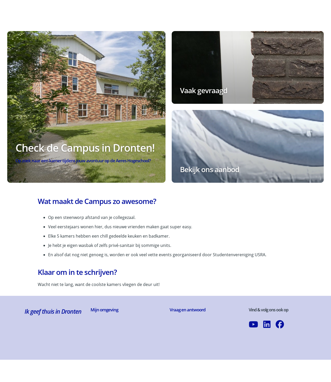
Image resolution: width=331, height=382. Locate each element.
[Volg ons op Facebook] (280, 334)
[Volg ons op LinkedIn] (266, 334)
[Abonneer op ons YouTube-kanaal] (253, 334)
